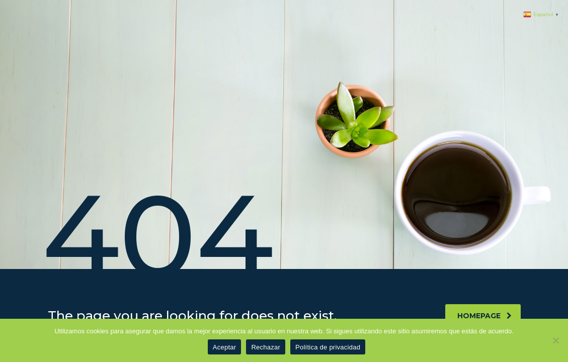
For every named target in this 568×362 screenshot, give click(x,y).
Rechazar (265, 347)
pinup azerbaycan (3, 0)
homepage (484, 315)
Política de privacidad (327, 347)
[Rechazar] (555, 340)
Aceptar (224, 347)
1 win (1, 0)
